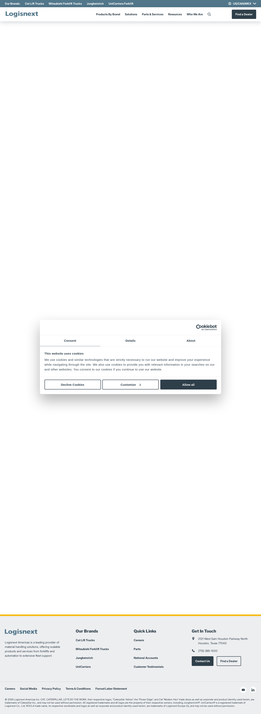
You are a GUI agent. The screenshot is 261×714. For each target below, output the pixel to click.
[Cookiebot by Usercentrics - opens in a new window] (199, 327)
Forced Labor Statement (111, 688)
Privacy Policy (51, 688)
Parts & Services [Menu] (152, 14)
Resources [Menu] (175, 14)
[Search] (209, 14)
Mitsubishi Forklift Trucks (65, 3)
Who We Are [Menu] (195, 14)
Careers (139, 640)
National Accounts (146, 657)
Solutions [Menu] (131, 14)
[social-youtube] (243, 690)
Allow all (188, 384)
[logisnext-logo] (22, 14)
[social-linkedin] (253, 690)
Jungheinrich (95, 3)
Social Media (28, 688)
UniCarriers (83, 666)
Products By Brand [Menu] (108, 14)
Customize (131, 384)
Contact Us (202, 661)
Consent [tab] (70, 340)
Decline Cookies (72, 384)
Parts (137, 649)
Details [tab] (130, 340)
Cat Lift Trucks (34, 3)
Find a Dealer (244, 14)
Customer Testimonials (149, 666)
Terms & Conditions (78, 688)
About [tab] (190, 340)
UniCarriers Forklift (121, 3)
